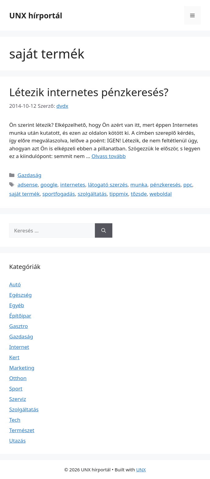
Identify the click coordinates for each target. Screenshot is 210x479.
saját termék (24, 193)
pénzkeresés (165, 184)
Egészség (20, 294)
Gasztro (18, 326)
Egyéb (16, 305)
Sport (15, 388)
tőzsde (139, 193)
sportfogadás (58, 193)
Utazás (17, 440)
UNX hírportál (35, 15)
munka (139, 184)
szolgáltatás (92, 193)
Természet (21, 430)
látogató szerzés (108, 184)
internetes (72, 184)
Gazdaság (29, 175)
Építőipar (20, 315)
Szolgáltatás (24, 409)
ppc (187, 184)
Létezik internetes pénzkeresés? (88, 92)
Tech (15, 419)
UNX (141, 469)
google (48, 184)
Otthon (18, 378)
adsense (27, 184)
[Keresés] (103, 230)
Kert (14, 357)
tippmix (118, 193)
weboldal (161, 193)
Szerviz (17, 398)
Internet (19, 346)
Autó (15, 284)
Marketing (21, 367)
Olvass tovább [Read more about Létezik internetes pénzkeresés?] (109, 156)
